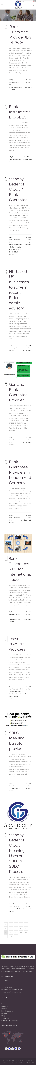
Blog (3, 1016)
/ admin (12, 90)
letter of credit (15, 247)
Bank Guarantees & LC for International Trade (20, 569)
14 (26, 932)
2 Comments (27, 909)
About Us (4, 1006)
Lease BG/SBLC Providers (17, 643)
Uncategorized (14, 348)
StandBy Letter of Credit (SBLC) (15, 251)
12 (16, 932)
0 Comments (27, 159)
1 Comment (28, 86)
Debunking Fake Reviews (9, 1020)
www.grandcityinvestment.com (11, 992)
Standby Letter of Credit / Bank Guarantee (18, 189)
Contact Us (5, 1018)
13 (21, 932)
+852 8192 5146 (6, 987)
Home (3, 1004)
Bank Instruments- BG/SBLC (20, 111)
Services (4, 1009)
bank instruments (16, 87)
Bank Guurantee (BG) (14, 83)
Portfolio (4, 1013)
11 (11, 932)
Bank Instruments (7, 1011)
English (21, 1)
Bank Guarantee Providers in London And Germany (20, 472)
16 (11, 936)
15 (6, 936)
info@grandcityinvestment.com (12, 989)
